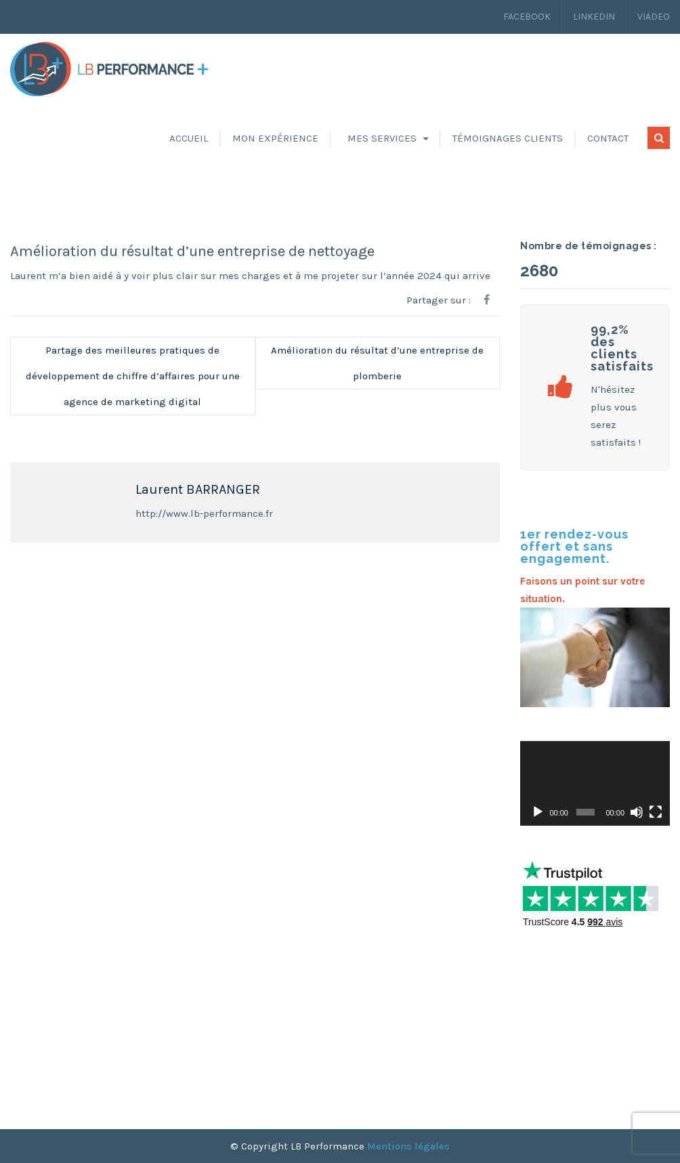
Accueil (188, 138)
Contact (608, 138)
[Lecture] (538, 812)
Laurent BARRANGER (197, 489)
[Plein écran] (655, 812)
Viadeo (653, 16)
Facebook (527, 16)
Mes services (382, 138)
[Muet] (636, 812)
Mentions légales (408, 1146)
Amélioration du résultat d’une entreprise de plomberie (377, 363)
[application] (595, 783)
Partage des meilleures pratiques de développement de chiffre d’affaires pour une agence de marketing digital (133, 376)
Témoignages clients (507, 138)
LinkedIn (594, 16)
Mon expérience (275, 138)
